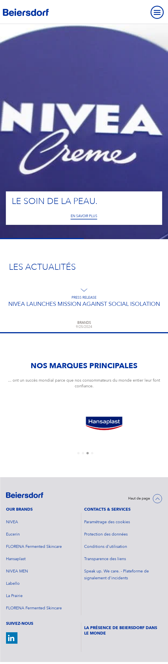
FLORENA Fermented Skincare (34, 547)
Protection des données (106, 534)
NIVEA (12, 522)
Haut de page (139, 498)
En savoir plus (84, 216)
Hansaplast (15, 559)
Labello (13, 584)
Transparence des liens (105, 559)
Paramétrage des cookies (107, 522)
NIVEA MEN (17, 571)
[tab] (78, 453)
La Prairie (14, 596)
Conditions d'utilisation (105, 547)
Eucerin (13, 534)
